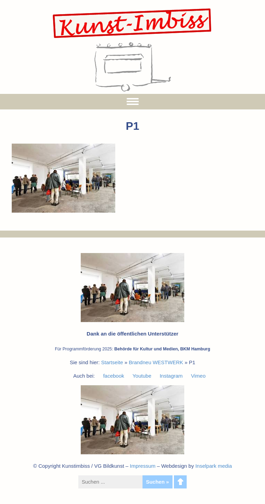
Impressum (142, 466)
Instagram (171, 376)
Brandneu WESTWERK (156, 362)
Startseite (112, 362)
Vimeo (198, 376)
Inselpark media (213, 466)
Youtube (141, 376)
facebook (113, 376)
